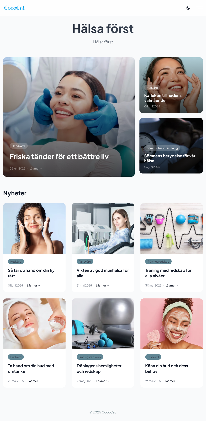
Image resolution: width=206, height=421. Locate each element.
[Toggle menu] (199, 8)
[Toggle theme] (188, 8)
